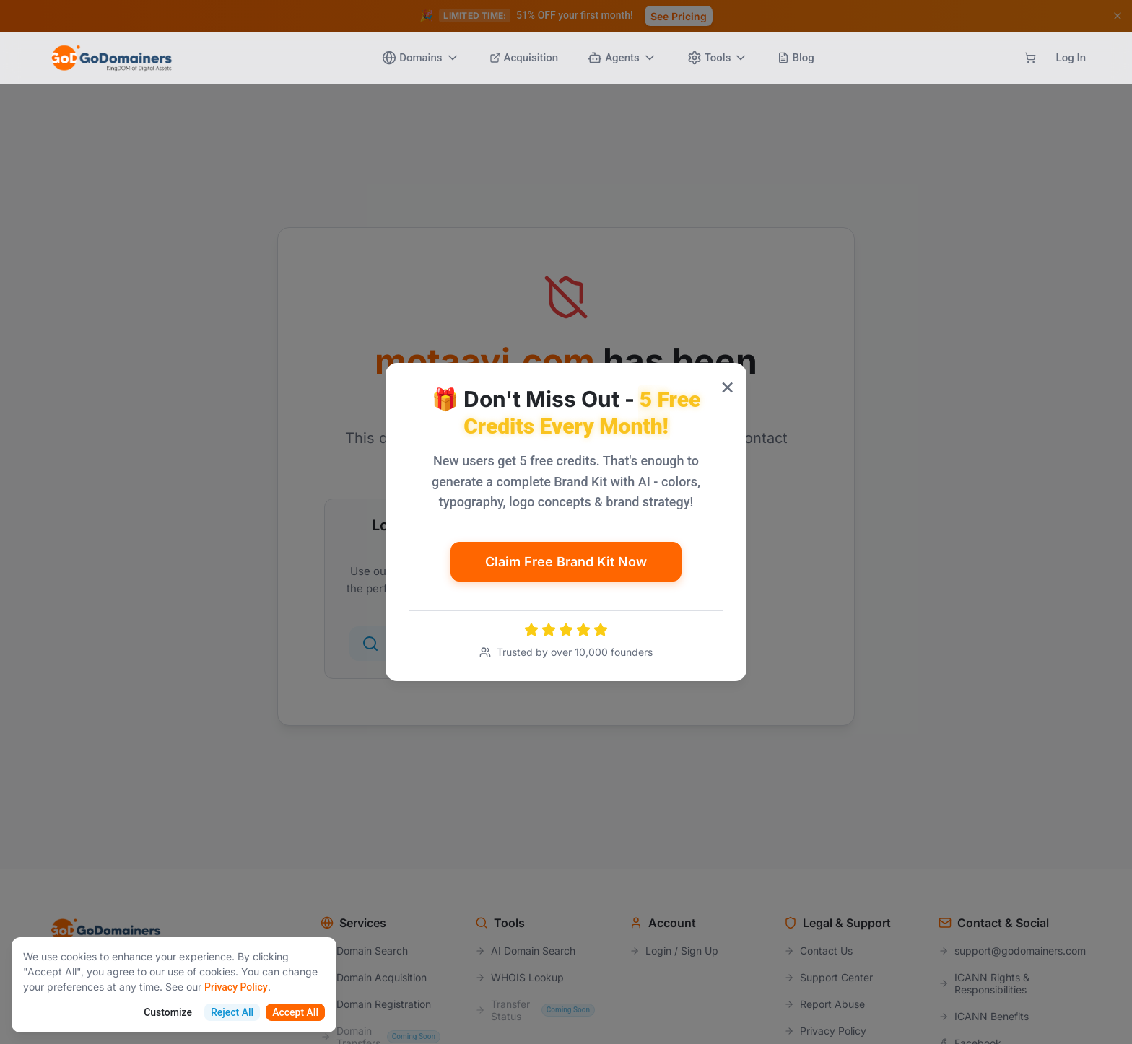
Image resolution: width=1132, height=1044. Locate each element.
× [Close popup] (727, 386)
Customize (168, 1012)
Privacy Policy (236, 987)
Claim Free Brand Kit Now (566, 561)
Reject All (232, 1012)
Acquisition (524, 57)
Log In (1071, 57)
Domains (420, 58)
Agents (622, 58)
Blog (796, 57)
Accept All (295, 1012)
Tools (718, 58)
